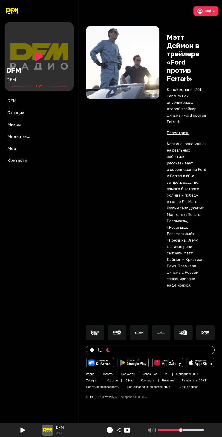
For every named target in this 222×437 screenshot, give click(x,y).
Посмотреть (178, 132)
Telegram (92, 380)
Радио (90, 374)
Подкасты (128, 374)
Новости (107, 374)
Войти (206, 11)
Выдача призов (188, 387)
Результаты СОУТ (194, 380)
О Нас (129, 380)
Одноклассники (187, 374)
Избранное (150, 374)
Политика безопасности (102, 387)
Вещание (168, 380)
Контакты (148, 380)
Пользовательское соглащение (148, 387)
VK (167, 374)
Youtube (112, 380)
